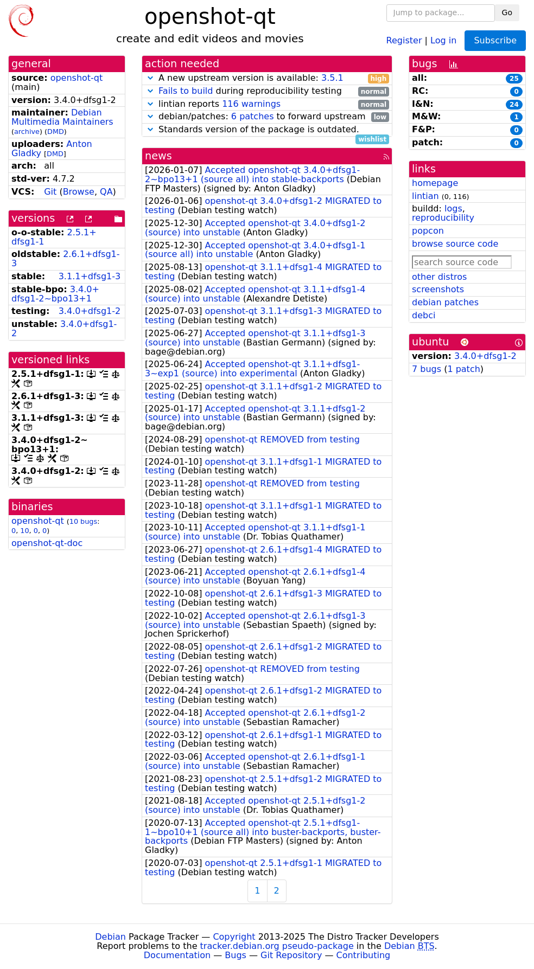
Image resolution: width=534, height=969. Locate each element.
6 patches (252, 116)
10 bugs (83, 521)
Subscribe (495, 40)
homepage (435, 183)
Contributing (363, 955)
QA (106, 192)
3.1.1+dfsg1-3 (90, 276)
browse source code (455, 244)
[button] (150, 78)
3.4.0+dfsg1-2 (90, 311)
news (158, 156)
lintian (425, 196)
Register (404, 40)
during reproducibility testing (267, 91)
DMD (55, 131)
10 (24, 531)
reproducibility (443, 218)
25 (514, 78)
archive (27, 131)
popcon (428, 231)
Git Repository (291, 955)
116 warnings (251, 104)
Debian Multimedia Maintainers (62, 117)
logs (453, 208)
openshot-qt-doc (46, 543)
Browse (78, 192)
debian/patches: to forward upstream (267, 116)
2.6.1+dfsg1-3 (65, 258)
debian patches (445, 302)
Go (507, 12)
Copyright (234, 937)
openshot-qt (76, 78)
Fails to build (185, 91)
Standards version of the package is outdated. (267, 129)
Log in (443, 40)
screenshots (438, 289)
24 (514, 104)
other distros (439, 277)
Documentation (177, 955)
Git (50, 192)
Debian (110, 937)
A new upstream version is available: (267, 78)
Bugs (235, 955)
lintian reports (267, 104)
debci (423, 315)
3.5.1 (332, 78)
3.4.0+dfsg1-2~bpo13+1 (55, 294)
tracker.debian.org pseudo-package (277, 946)
